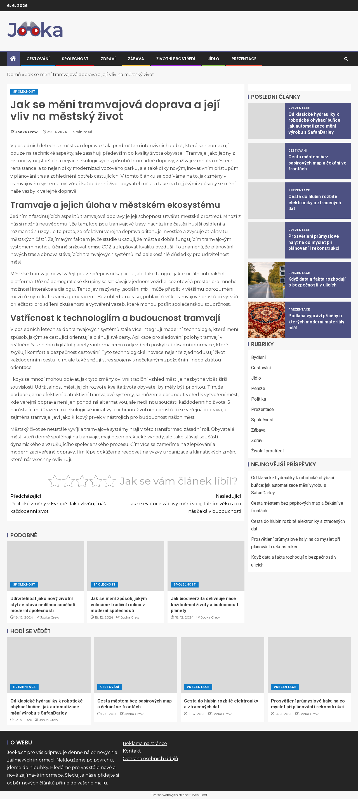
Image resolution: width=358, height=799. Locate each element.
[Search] (346, 58)
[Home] (13, 59)
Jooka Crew (26, 132)
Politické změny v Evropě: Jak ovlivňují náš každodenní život (68, 503)
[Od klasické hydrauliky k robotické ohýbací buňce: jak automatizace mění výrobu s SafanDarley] (266, 121)
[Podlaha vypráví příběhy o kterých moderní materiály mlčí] (266, 320)
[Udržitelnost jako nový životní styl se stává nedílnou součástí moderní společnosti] (45, 566)
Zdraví (108, 59)
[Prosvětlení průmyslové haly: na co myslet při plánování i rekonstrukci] (266, 240)
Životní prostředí (175, 59)
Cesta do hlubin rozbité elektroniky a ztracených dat (314, 202)
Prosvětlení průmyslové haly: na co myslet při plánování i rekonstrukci (313, 242)
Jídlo (213, 59)
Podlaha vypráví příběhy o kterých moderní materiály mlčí (316, 321)
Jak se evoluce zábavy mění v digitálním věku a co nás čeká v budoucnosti (183, 503)
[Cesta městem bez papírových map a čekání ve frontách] (266, 161)
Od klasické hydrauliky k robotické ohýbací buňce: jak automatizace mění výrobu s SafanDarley (292, 485)
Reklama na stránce (145, 743)
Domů (14, 74)
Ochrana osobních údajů (150, 758)
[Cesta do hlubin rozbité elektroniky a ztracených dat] (266, 200)
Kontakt (132, 751)
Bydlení (258, 357)
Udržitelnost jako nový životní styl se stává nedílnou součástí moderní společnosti (42, 604)
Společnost (75, 59)
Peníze (258, 388)
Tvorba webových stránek (170, 795)
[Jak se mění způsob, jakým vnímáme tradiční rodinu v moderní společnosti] (125, 566)
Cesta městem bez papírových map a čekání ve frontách (317, 162)
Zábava (136, 59)
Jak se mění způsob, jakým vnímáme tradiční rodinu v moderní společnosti (119, 604)
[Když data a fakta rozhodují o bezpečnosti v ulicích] (266, 280)
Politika (258, 399)
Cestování (38, 59)
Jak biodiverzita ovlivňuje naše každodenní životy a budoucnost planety (204, 604)
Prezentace (244, 59)
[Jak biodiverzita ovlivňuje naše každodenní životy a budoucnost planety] (206, 566)
